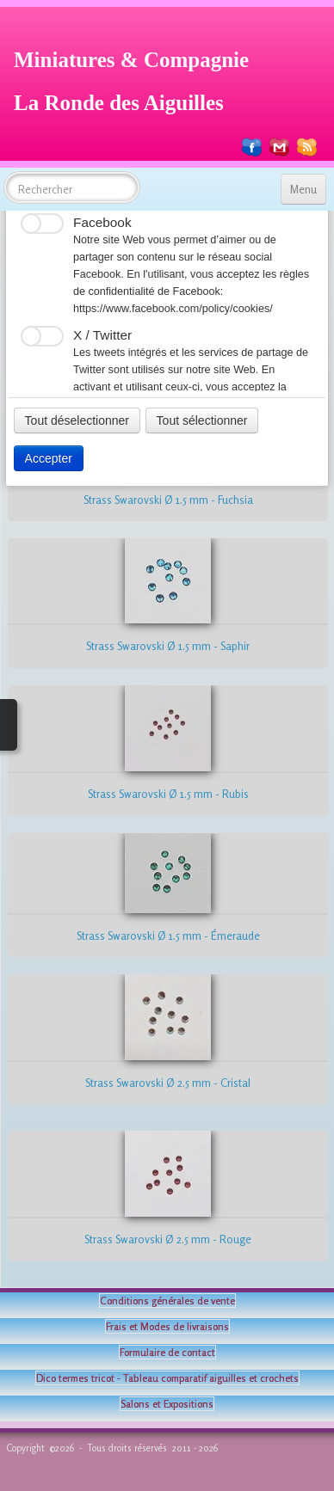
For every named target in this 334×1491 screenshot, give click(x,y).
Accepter (48, 458)
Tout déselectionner (77, 420)
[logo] (138, 79)
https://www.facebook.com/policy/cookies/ (173, 309)
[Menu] (303, 189)
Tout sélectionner (202, 420)
